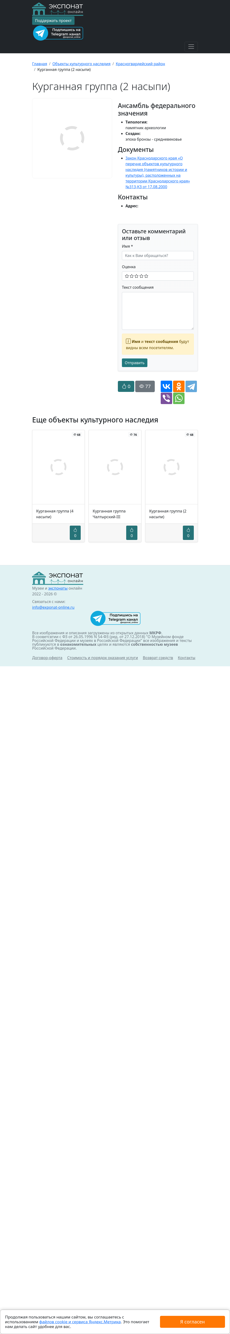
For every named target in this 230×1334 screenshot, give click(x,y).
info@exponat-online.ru (53, 607)
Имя (127, 246)
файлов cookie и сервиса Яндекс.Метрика (80, 1321)
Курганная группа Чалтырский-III (109, 513)
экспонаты (57, 588)
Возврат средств (158, 657)
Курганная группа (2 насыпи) (167, 513)
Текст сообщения (138, 287)
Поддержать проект (53, 20)
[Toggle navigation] (191, 46)
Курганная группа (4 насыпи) (54, 513)
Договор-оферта (47, 657)
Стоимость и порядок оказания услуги (102, 657)
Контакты (186, 657)
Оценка (129, 266)
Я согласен (192, 1321)
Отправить (135, 362)
